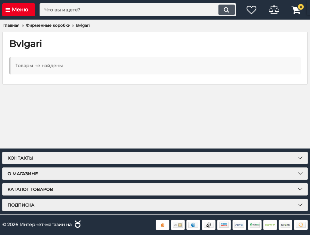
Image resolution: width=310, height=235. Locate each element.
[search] (137, 9)
